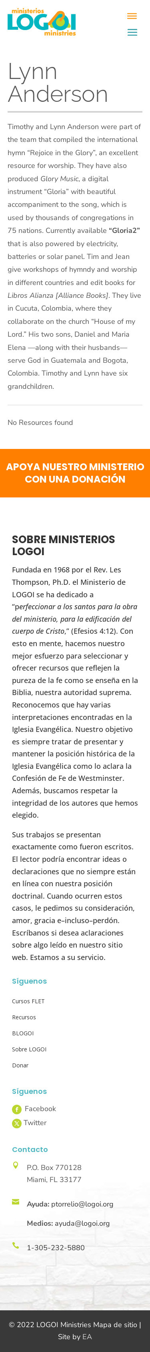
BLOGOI (23, 1033)
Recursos (24, 1017)
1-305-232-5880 (56, 1248)
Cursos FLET (28, 1001)
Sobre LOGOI (29, 1049)
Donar (20, 1065)
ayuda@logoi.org (82, 1223)
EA (87, 1337)
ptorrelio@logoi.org (82, 1204)
